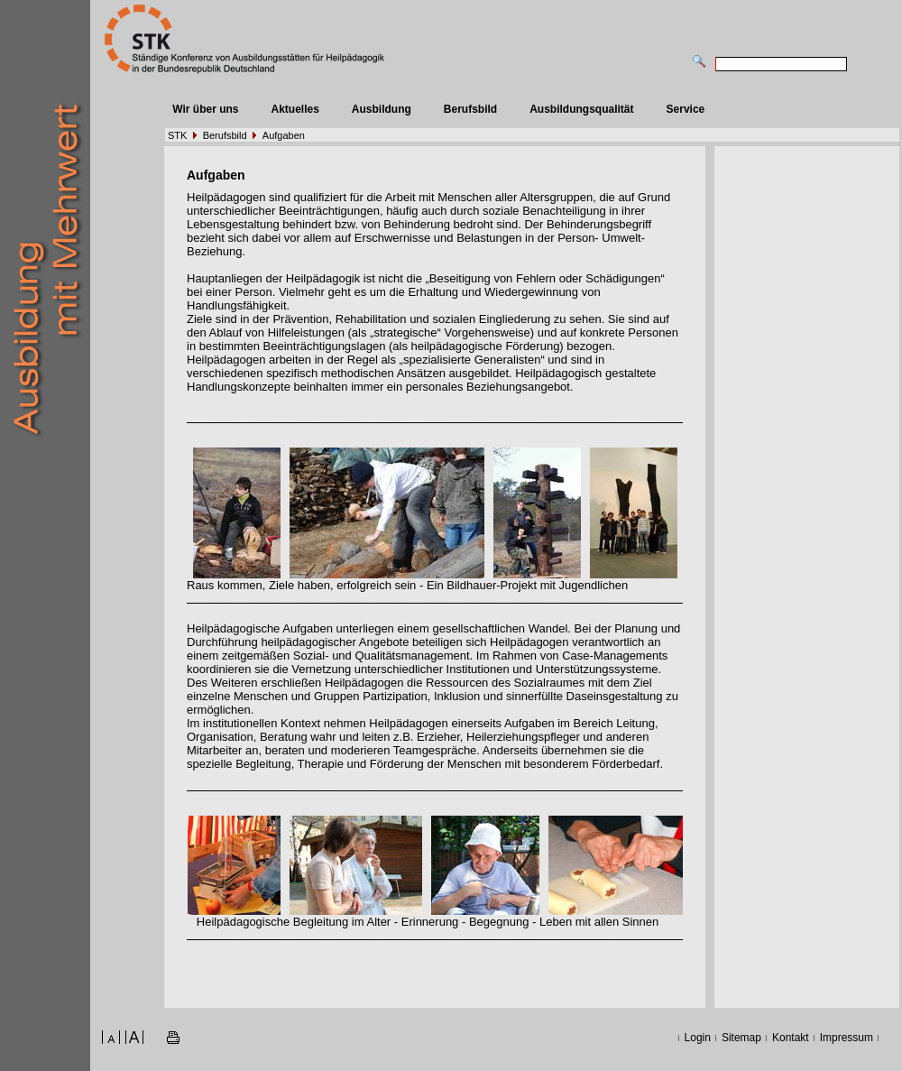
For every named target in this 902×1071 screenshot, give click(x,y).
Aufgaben (283, 135)
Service (686, 109)
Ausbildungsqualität (581, 109)
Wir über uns (205, 109)
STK (177, 135)
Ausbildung (381, 109)
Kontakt (790, 1037)
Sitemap (741, 1037)
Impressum (846, 1037)
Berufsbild (470, 109)
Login (698, 1037)
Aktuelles (294, 109)
